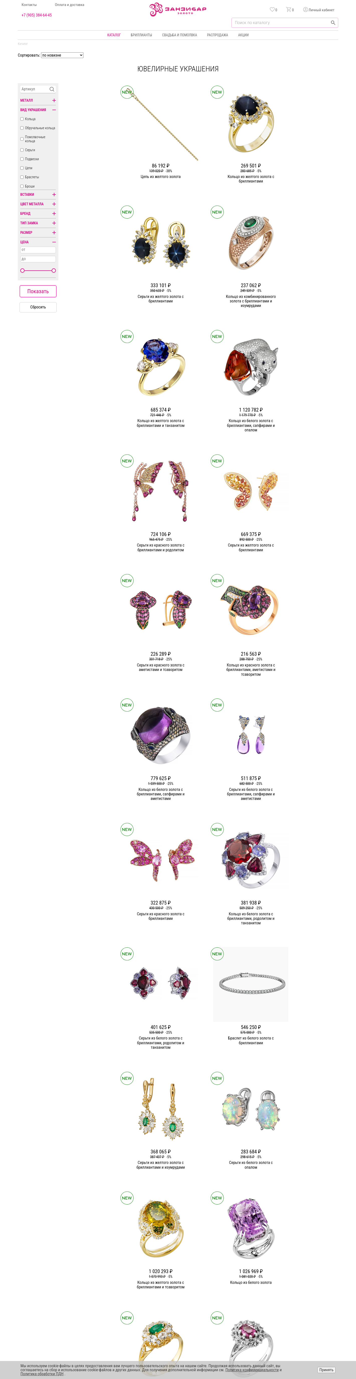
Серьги (30, 150)
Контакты (29, 5)
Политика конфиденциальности (308, 1276)
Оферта (290, 1285)
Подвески (32, 159)
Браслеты (32, 177)
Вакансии (130, 1303)
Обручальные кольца (40, 128)
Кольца (30, 119)
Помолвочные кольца (35, 139)
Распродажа (217, 35)
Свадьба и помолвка (179, 35)
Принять (326, 1369)
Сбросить (38, 307)
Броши (30, 186)
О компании (131, 1267)
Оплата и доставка (69, 5)
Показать (38, 291)
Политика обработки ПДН (42, 1373)
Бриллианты (141, 35)
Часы (176, 1303)
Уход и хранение (233, 1294)
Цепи (28, 168)
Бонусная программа (236, 1276)
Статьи (128, 1276)
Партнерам (131, 1285)
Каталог (114, 35)
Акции (243, 35)
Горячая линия (295, 1267)
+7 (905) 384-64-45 (37, 15)
